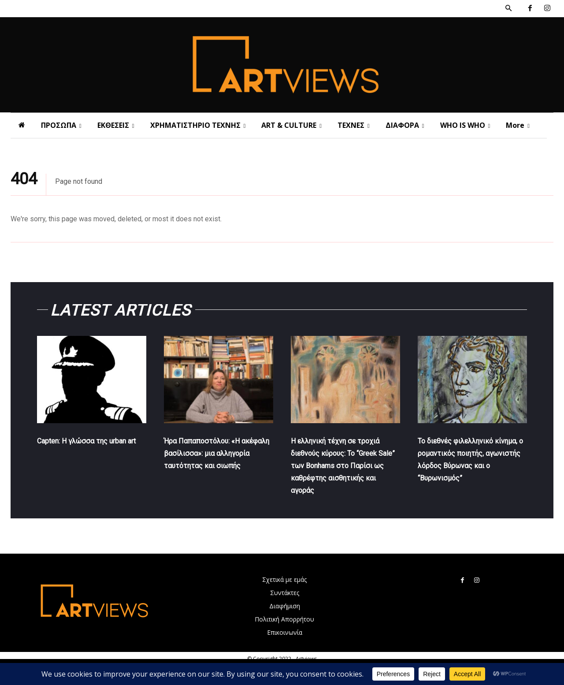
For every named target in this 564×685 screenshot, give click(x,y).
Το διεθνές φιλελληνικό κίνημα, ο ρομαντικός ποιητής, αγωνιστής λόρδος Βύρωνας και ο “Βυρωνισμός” (467, 472)
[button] (508, 8)
